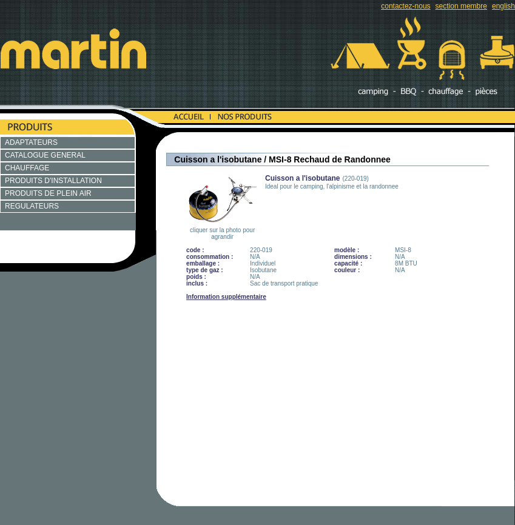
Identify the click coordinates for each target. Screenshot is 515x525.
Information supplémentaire (226, 296)
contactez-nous (405, 6)
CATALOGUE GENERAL (45, 155)
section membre (461, 6)
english (503, 6)
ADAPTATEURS (31, 142)
